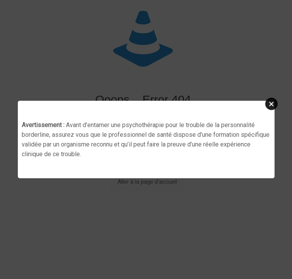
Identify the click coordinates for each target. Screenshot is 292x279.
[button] (271, 104)
